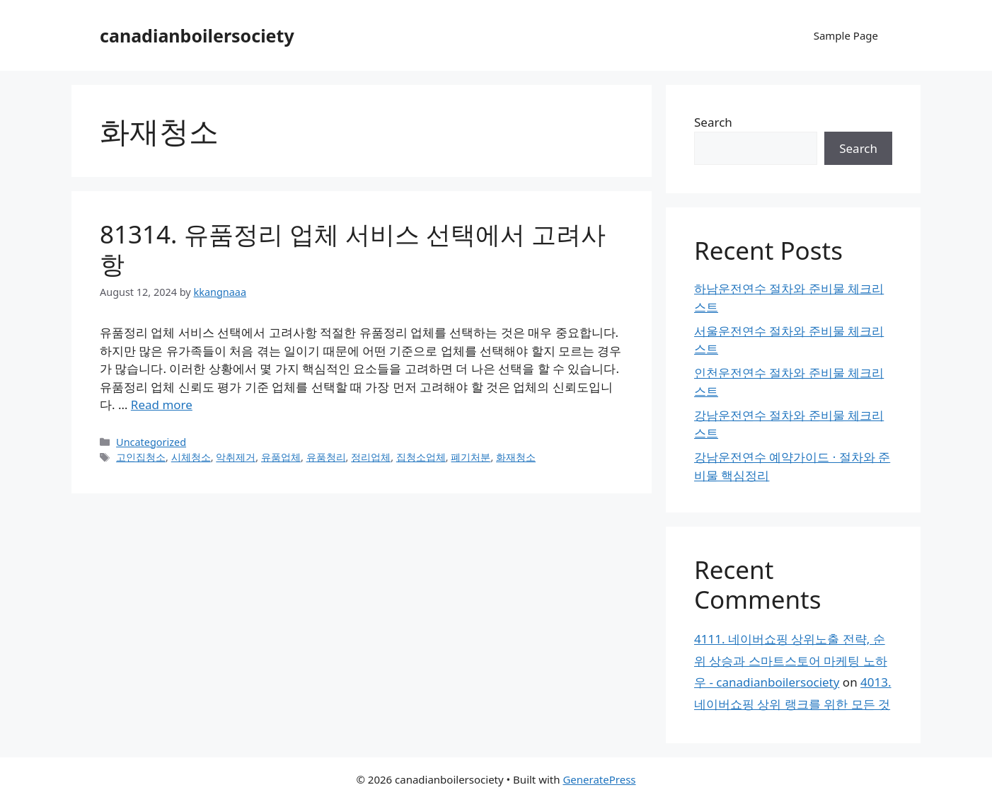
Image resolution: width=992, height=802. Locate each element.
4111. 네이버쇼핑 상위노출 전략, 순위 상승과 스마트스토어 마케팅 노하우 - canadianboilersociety (790, 660)
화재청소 (516, 457)
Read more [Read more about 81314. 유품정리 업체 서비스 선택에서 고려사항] (161, 404)
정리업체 (371, 457)
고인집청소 (141, 457)
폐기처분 (470, 457)
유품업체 (281, 457)
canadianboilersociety (197, 35)
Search (713, 122)
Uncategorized (151, 442)
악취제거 (235, 457)
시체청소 (191, 457)
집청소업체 (421, 457)
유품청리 (326, 457)
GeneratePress (599, 779)
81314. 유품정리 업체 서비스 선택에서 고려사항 (353, 248)
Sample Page (846, 35)
